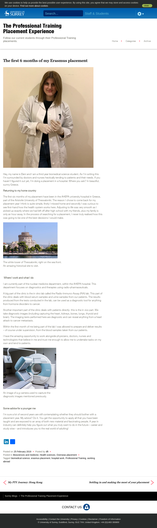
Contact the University (59, 519)
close (146, 6)
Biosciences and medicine (26, 455)
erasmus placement (40, 458)
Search (78, 13)
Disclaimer (93, 519)
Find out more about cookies (34, 6)
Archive (147, 41)
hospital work (57, 458)
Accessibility (42, 519)
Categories (131, 41)
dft (47, 451)
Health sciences (47, 455)
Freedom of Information (110, 519)
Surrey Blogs (11, 496)
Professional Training (75, 458)
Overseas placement (67, 455)
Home (115, 41)
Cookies (83, 519)
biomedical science (20, 458)
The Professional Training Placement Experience (32, 28)
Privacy (74, 519)
